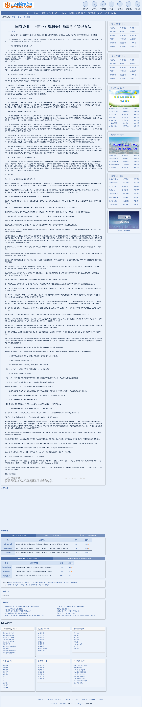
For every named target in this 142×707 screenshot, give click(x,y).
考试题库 (133, 46)
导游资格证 (112, 167)
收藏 (13, 31)
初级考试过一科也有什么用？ (66, 613)
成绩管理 (133, 39)
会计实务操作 (79, 661)
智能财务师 (6, 648)
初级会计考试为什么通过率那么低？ (68, 611)
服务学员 (41, 679)
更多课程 (114, 13)
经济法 (76, 646)
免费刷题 (136, 109)
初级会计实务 (42, 648)
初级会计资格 (113, 179)
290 (76, 544)
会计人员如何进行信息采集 (14, 609)
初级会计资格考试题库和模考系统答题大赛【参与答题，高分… (25, 615)
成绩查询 (41, 640)
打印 (9, 31)
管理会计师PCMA (8, 642)
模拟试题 (41, 676)
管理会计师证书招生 (124, 230)
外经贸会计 (112, 117)
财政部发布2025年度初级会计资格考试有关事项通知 (22, 607)
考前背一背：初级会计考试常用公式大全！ (19, 611)
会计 (4, 676)
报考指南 (41, 635)
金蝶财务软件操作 (79, 676)
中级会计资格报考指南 (117, 56)
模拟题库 (41, 644)
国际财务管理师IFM (9, 653)
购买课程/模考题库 (116, 176)
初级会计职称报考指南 (117, 24)
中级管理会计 (113, 123)
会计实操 (64, 13)
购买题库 (136, 179)
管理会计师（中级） (9, 637)
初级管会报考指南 (8, 635)
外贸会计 (50, 13)
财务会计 (19, 17)
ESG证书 (106, 13)
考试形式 (133, 32)
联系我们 (101, 700)
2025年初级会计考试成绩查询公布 (16, 613)
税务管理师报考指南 (9, 646)
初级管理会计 (113, 201)
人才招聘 (75, 700)
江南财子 (53, 704)
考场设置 (113, 35)
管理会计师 (112, 120)
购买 (87, 544)
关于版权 (67, 700)
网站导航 (50, 700)
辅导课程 (41, 642)
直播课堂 (41, 633)
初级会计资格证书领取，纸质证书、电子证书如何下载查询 (76, 615)
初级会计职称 (43, 628)
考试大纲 (123, 39)
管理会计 (57, 13)
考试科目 (133, 35)
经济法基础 (41, 651)
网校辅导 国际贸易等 (117, 135)
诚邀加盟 (92, 700)
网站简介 (41, 700)
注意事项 (123, 43)
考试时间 (123, 35)
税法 (4, 681)
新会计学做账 (78, 668)
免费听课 (126, 109)
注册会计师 (7, 661)
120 (61, 567)
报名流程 (113, 32)
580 (76, 553)
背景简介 (113, 28)
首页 (13, 17)
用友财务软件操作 (79, 679)
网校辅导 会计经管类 (117, 88)
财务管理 (76, 648)
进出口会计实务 (79, 683)
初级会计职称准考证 (63, 609)
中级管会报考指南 (8, 640)
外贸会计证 (42, 661)
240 (61, 576)
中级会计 (35, 13)
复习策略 (123, 46)
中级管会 (99, 13)
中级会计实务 (78, 644)
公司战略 (5, 687)
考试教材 (113, 39)
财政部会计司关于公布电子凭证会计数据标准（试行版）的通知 (28, 585)
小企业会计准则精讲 (80, 672)
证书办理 (133, 43)
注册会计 (43, 13)
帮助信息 (84, 700)
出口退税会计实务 (79, 674)
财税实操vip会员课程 (80, 665)
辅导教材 (41, 646)
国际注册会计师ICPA (9, 651)
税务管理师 (6, 644)
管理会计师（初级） (9, 633)
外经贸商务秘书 (114, 164)
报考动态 (41, 637)
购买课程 (126, 179)
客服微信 (62, 704)
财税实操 (72, 13)
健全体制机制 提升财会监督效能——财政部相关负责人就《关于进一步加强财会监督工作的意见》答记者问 (42, 583)
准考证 (122, 32)
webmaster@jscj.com (77, 704)
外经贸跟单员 (90, 13)
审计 (4, 679)
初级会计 (28, 13)
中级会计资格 (113, 183)
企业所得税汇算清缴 (80, 681)
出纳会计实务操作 (79, 670)
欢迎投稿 (58, 700)
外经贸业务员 (80, 13)
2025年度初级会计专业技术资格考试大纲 (70, 607)
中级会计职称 (79, 628)
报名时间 (123, 28)
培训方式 (113, 46)
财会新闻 (27, 17)
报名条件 (133, 28)
